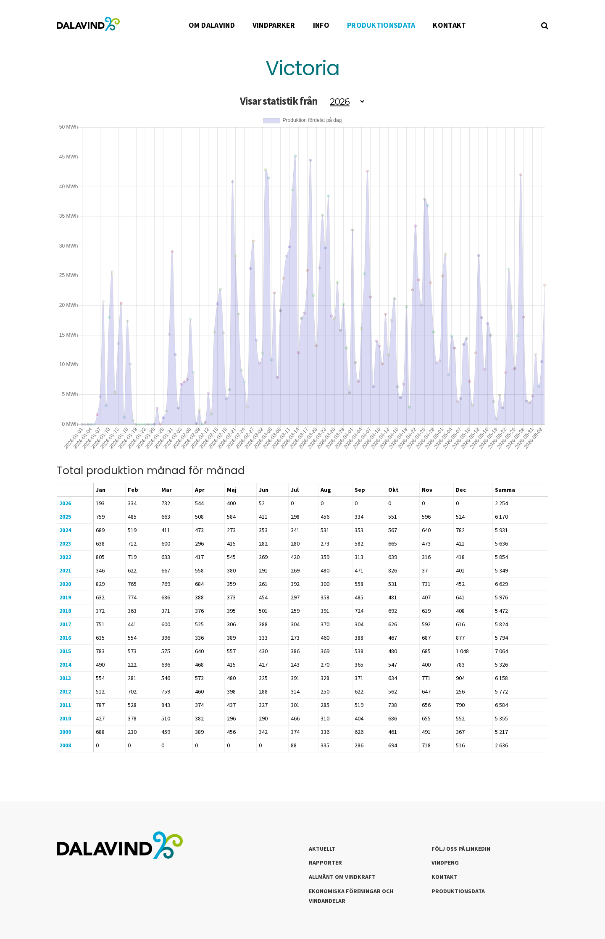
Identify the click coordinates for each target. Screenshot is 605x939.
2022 (65, 557)
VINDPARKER (274, 25)
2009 (65, 732)
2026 (65, 503)
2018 (65, 611)
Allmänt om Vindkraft (342, 877)
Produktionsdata (458, 891)
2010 (65, 718)
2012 (65, 691)
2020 (65, 584)
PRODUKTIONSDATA (381, 25)
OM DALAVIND (212, 25)
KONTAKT (449, 25)
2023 (65, 543)
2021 (65, 570)
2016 (65, 637)
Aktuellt (322, 848)
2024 (65, 530)
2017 (65, 624)
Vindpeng (445, 862)
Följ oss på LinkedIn (460, 848)
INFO (321, 25)
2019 (65, 597)
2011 (65, 705)
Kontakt (444, 877)
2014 (65, 664)
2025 (65, 516)
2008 (65, 745)
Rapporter (325, 862)
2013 (65, 678)
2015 (65, 651)
